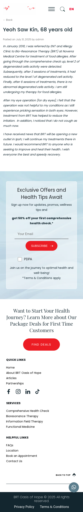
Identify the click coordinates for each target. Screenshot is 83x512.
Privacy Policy (24, 507)
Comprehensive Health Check (27, 410)
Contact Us (14, 461)
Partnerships (15, 383)
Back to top (66, 475)
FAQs (9, 445)
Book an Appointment (21, 455)
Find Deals (41, 344)
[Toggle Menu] (51, 9)
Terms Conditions (54, 507)
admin (39, 39)
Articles (11, 378)
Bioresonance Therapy (22, 416)
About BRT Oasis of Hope (23, 372)
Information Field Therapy (24, 421)
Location (12, 450)
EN (71, 9)
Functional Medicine (20, 426)
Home (10, 367)
